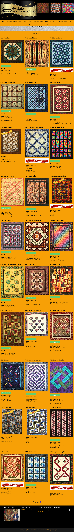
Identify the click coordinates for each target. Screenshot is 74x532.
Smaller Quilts (29, 24)
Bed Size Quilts (19, 24)
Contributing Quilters (38, 21)
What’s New (48, 21)
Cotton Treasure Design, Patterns (14, 22)
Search (30, 21)
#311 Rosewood (30, 264)
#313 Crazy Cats (55, 264)
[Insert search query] (62, 510)
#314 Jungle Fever (6, 310)
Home (3, 21)
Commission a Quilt (54, 24)
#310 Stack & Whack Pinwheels (11, 264)
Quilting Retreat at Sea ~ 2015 (65, 21)
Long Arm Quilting (43, 24)
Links (36, 24)
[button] (38, 8)
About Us (55, 21)
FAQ (25, 21)
